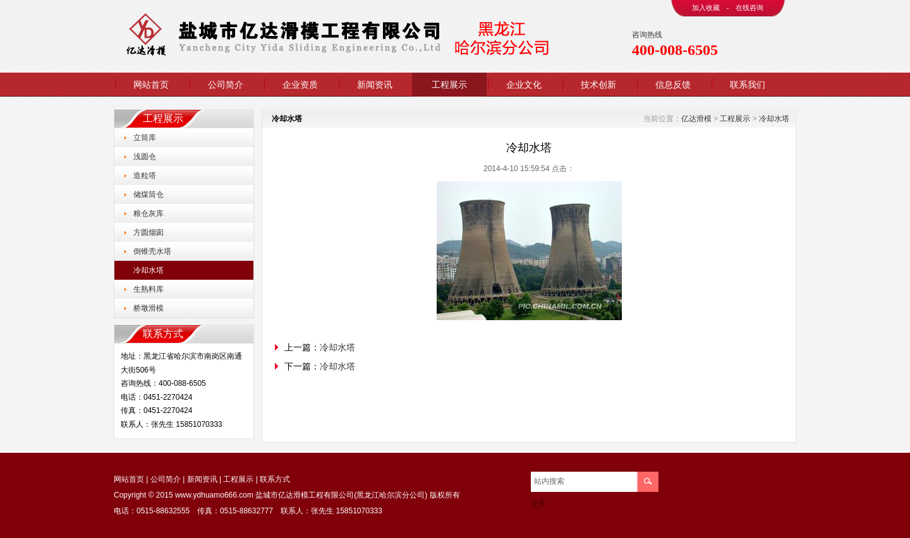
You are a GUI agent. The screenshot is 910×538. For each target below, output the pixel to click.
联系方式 (275, 479)
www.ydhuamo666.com (214, 495)
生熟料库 (148, 289)
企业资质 (300, 85)
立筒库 (144, 137)
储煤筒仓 (148, 194)
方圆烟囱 (148, 232)
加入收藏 (706, 7)
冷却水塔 (148, 270)
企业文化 (524, 85)
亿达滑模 (696, 118)
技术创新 (598, 85)
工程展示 (449, 85)
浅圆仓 (144, 156)
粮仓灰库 (148, 213)
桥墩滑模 (148, 308)
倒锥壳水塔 (152, 251)
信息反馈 (673, 85)
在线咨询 (749, 7)
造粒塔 (144, 175)
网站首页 (151, 85)
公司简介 (225, 85)
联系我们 (747, 85)
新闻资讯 (374, 85)
